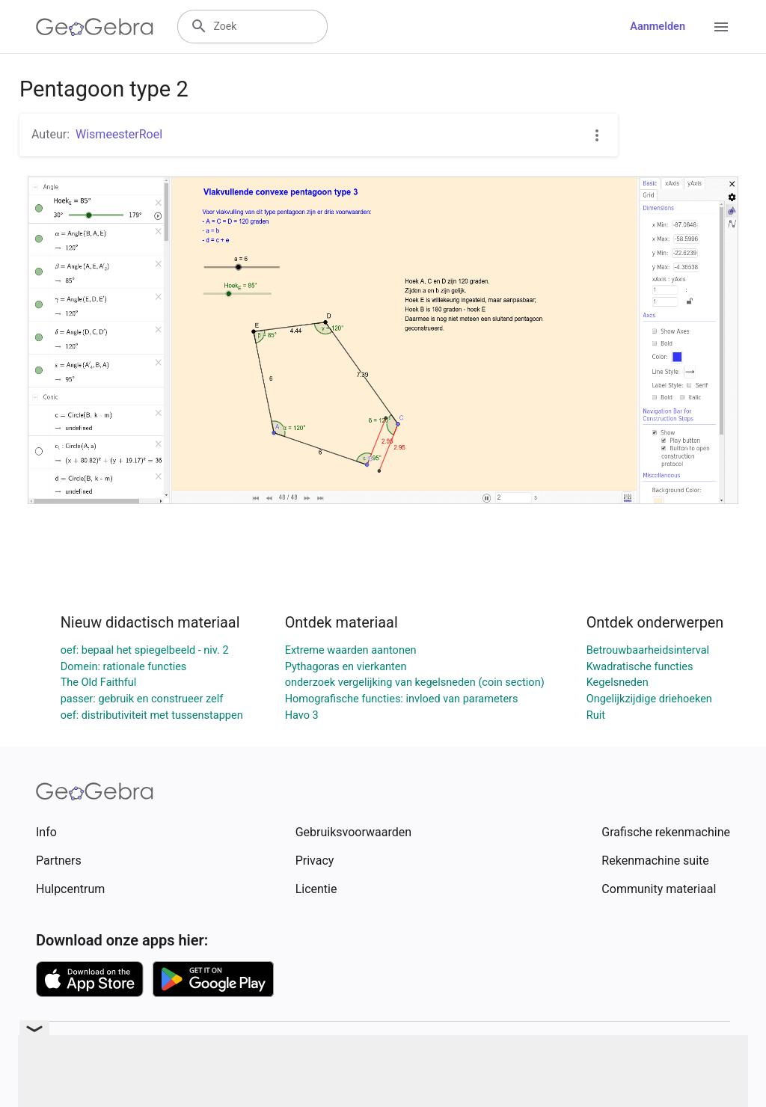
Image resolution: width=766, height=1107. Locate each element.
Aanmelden (657, 26)
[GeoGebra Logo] (94, 27)
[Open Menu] (721, 27)
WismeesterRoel (119, 134)
